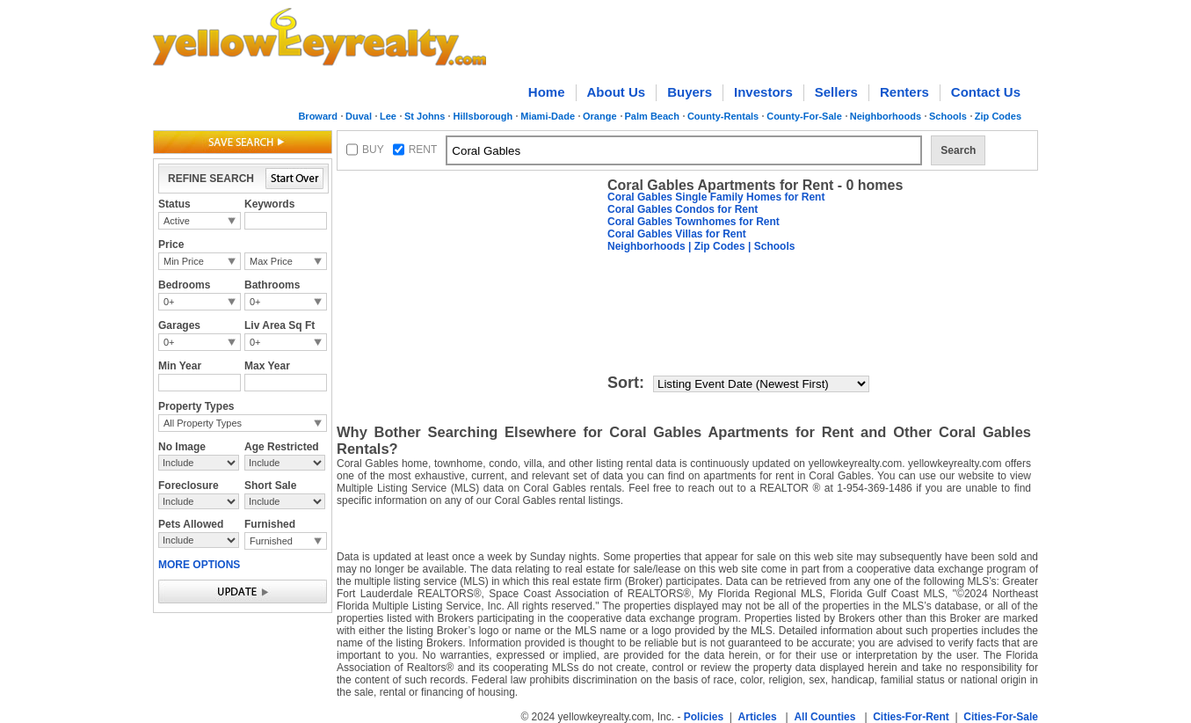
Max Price (271, 261)
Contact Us (985, 91)
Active (176, 220)
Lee (388, 116)
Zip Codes (998, 116)
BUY (373, 149)
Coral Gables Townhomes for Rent (693, 221)
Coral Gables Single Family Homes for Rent (715, 197)
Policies (703, 717)
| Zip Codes (715, 246)
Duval (358, 116)
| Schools (770, 246)
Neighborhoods (885, 116)
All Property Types (202, 423)
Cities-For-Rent (911, 717)
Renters (904, 91)
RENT (423, 149)
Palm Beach (652, 116)
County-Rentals (723, 116)
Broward (318, 116)
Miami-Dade (547, 116)
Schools (948, 116)
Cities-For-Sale (1000, 717)
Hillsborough (482, 116)
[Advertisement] (468, 287)
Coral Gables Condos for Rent (682, 209)
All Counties (824, 717)
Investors (763, 91)
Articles (757, 717)
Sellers (836, 91)
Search (958, 150)
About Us (616, 91)
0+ (169, 301)
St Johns (424, 116)
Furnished (271, 541)
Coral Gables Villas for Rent (676, 234)
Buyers (689, 91)
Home (546, 91)
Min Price (183, 261)
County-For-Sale (804, 116)
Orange (600, 116)
